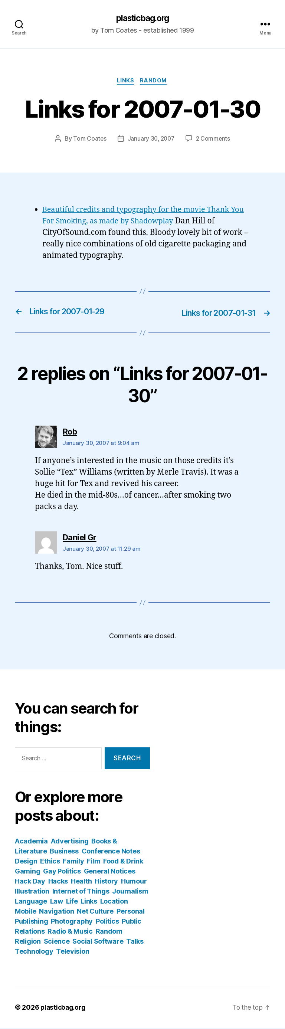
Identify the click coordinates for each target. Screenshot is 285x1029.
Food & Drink (123, 862)
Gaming (27, 872)
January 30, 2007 (150, 140)
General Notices (109, 872)
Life (72, 902)
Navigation (56, 912)
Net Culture (95, 912)
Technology (34, 952)
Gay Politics (62, 872)
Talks (135, 942)
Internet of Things (80, 892)
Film (93, 862)
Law (56, 902)
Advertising (70, 842)
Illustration (32, 892)
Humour (134, 882)
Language (31, 902)
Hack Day (30, 882)
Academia (31, 842)
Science (57, 942)
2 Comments (214, 140)
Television (72, 952)
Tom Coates (88, 140)
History (106, 882)
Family (73, 862)
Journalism (130, 892)
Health (81, 882)
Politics (107, 922)
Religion (28, 942)
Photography (72, 922)
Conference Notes (111, 852)
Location (114, 902)
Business (64, 852)
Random (154, 82)
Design (26, 862)
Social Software (97, 942)
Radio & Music (70, 932)
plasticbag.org (142, 18)
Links (125, 82)
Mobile (25, 912)
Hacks (58, 882)
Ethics (50, 862)
